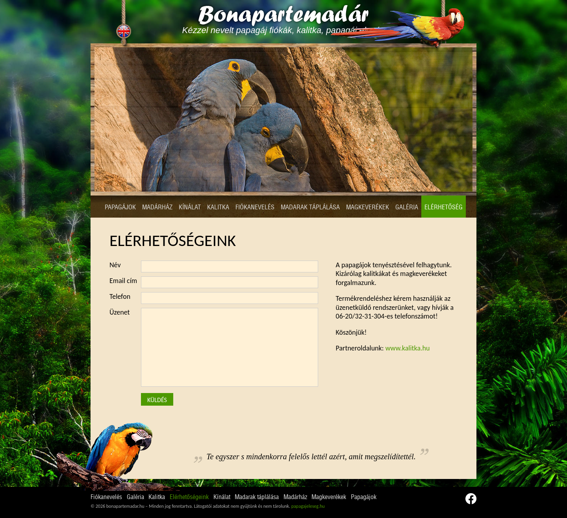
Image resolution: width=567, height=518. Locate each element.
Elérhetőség (443, 207)
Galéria (406, 207)
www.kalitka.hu (407, 348)
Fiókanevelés (254, 207)
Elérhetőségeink (189, 497)
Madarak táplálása (310, 207)
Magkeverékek (367, 207)
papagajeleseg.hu (308, 506)
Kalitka (218, 207)
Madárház (157, 207)
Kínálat (190, 207)
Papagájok (120, 207)
